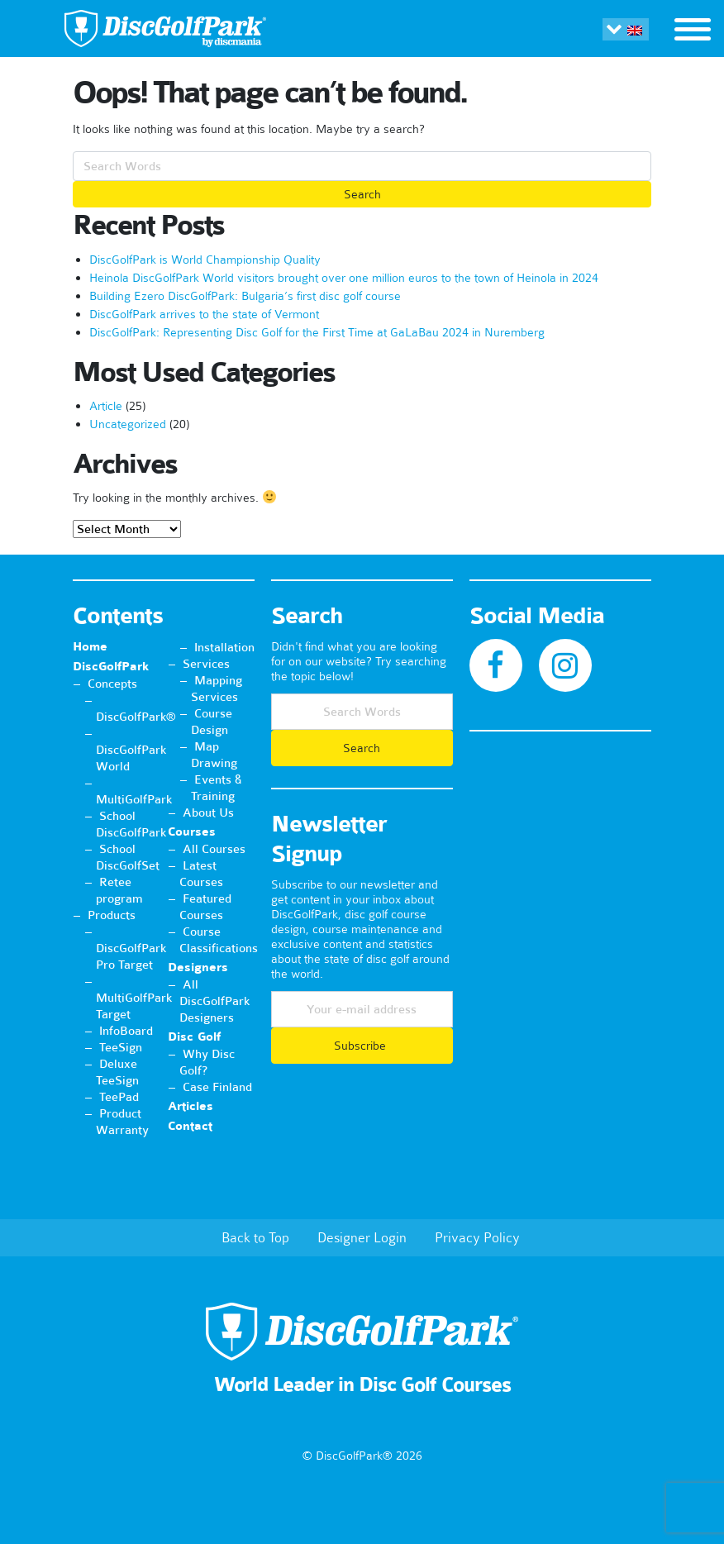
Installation (224, 647)
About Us (208, 812)
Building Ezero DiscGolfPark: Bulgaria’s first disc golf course (245, 295)
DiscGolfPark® (136, 716)
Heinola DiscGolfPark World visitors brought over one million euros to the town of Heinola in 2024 (343, 277)
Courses (192, 832)
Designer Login (362, 1237)
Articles (190, 1106)
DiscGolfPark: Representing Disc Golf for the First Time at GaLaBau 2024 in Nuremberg (317, 332)
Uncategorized (127, 424)
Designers (198, 967)
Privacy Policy (477, 1237)
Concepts (112, 683)
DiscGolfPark (111, 666)
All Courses (214, 848)
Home (90, 647)
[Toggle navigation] (692, 31)
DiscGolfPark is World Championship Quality (205, 259)
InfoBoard (126, 1030)
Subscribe (361, 1045)
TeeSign (120, 1047)
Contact (190, 1126)
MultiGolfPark (134, 799)
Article (105, 405)
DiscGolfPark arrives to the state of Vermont (204, 314)
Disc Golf (194, 1037)
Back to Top (255, 1237)
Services (206, 663)
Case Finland (217, 1086)
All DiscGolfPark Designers (214, 1001)
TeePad (119, 1096)
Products (112, 915)
